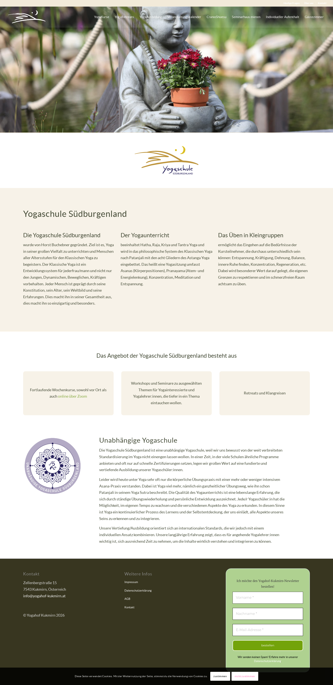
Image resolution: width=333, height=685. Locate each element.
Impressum (131, 582)
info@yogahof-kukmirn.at (44, 596)
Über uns (308, 3)
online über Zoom (72, 396)
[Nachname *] (268, 614)
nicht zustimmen (245, 676)
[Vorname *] (268, 598)
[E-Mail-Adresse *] (268, 630)
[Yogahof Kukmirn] (27, 17)
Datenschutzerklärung (138, 590)
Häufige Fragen (292, 3)
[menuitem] (291, 3)
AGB (127, 598)
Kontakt (322, 3)
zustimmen (220, 676)
